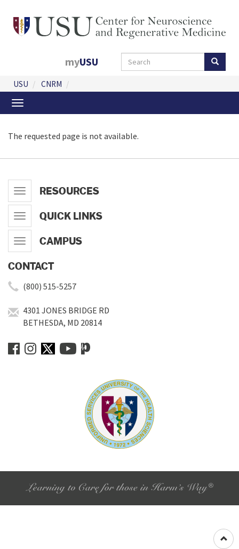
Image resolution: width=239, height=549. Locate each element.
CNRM (51, 84)
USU (20, 84)
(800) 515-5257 (49, 286)
